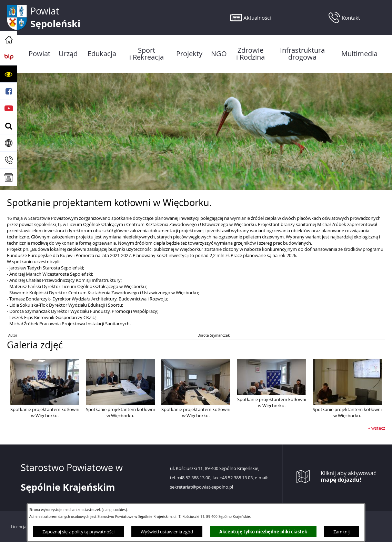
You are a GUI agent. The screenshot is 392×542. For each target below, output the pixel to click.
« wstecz (376, 428)
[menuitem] (39, 53)
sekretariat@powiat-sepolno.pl (201, 487)
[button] (8, 74)
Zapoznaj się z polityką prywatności (78, 532)
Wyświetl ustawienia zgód (167, 532)
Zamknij (341, 532)
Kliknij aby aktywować (348, 476)
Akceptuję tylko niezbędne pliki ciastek (263, 532)
